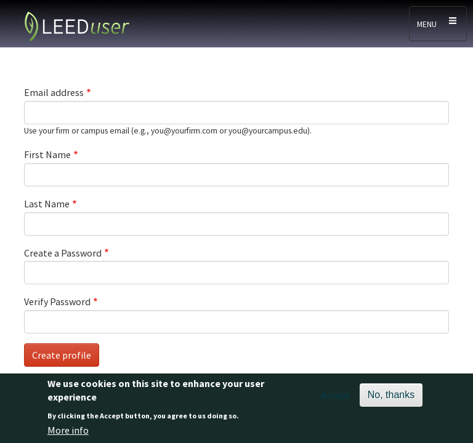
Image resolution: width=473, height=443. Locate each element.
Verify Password (57, 301)
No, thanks (391, 399)
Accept (335, 400)
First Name (47, 154)
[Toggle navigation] (438, 23)
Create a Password (63, 253)
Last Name (47, 204)
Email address (54, 92)
